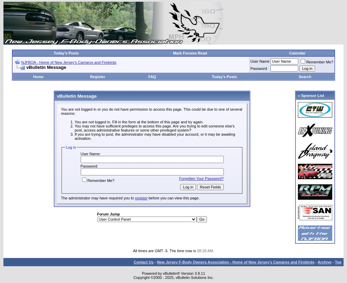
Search (305, 77)
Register (97, 77)
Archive (325, 262)
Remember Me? (317, 62)
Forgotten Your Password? (201, 178)
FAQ (152, 77)
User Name (260, 61)
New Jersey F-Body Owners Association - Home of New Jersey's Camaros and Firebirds (235, 262)
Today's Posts (66, 53)
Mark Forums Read (190, 53)
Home (38, 77)
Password (259, 68)
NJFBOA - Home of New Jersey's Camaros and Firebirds (68, 62)
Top (338, 262)
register (141, 198)
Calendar (297, 53)
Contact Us (143, 262)
